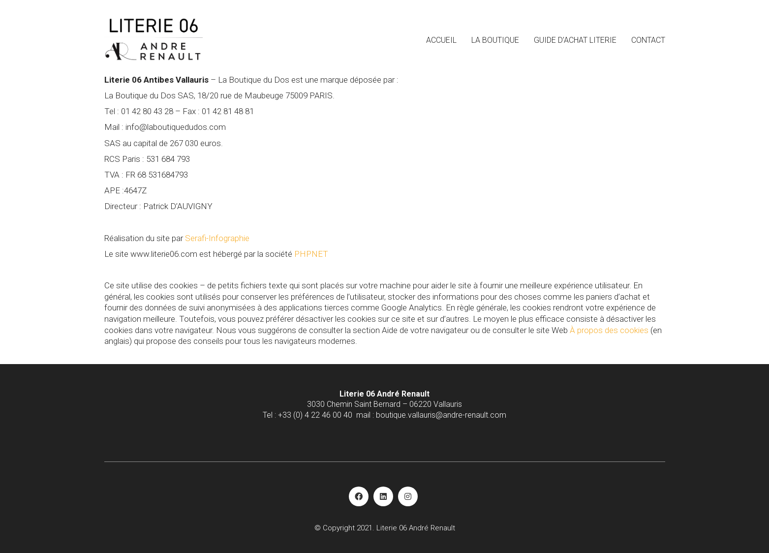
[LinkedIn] (383, 496)
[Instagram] (408, 496)
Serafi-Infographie (217, 238)
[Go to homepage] (153, 39)
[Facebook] (359, 496)
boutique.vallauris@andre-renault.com (441, 415)
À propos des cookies (609, 330)
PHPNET (311, 254)
